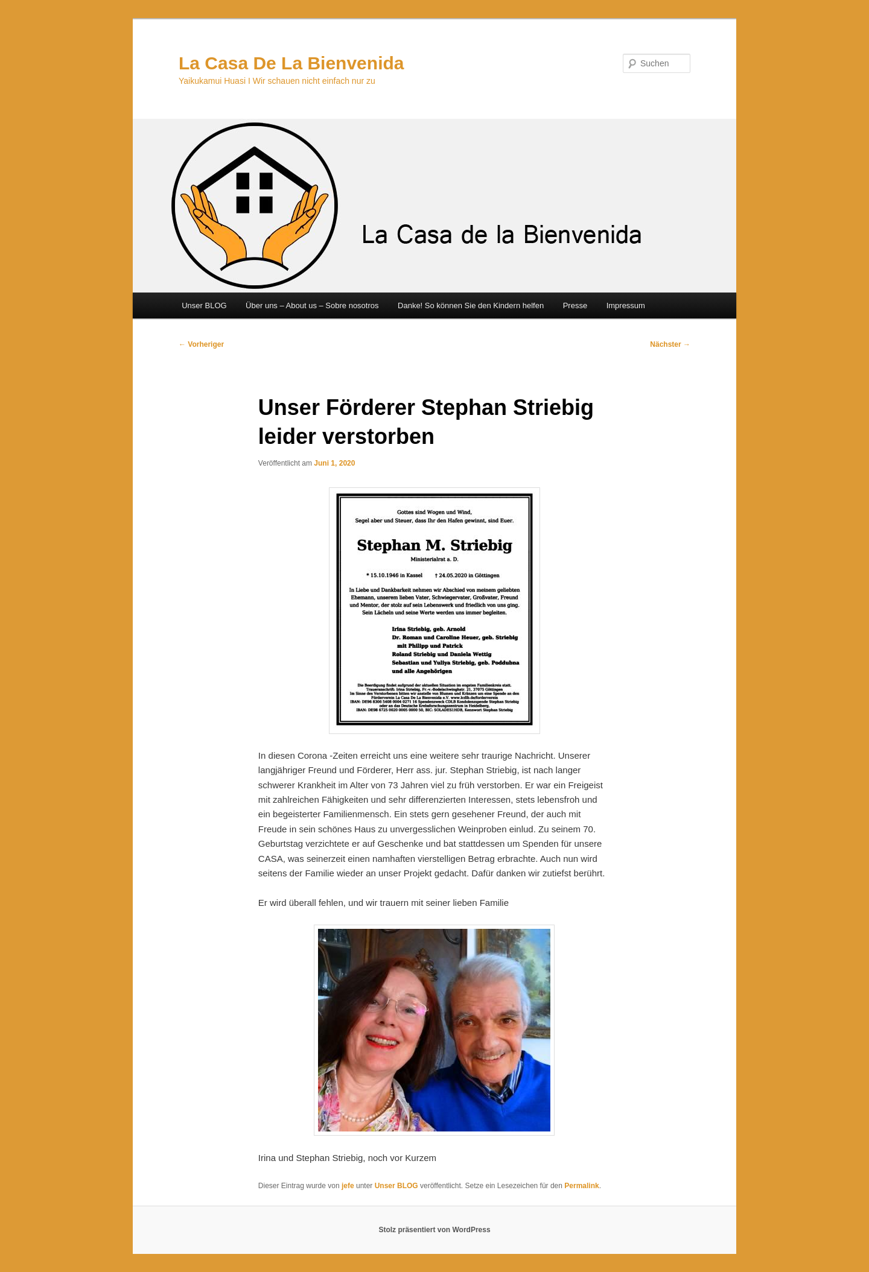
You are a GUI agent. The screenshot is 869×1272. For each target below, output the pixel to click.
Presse (575, 305)
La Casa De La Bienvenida (291, 63)
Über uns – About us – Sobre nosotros (312, 305)
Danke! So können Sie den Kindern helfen (471, 305)
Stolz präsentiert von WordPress (434, 1230)
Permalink (581, 1186)
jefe (348, 1186)
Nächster (670, 344)
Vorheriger (201, 344)
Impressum (625, 305)
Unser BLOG (204, 305)
